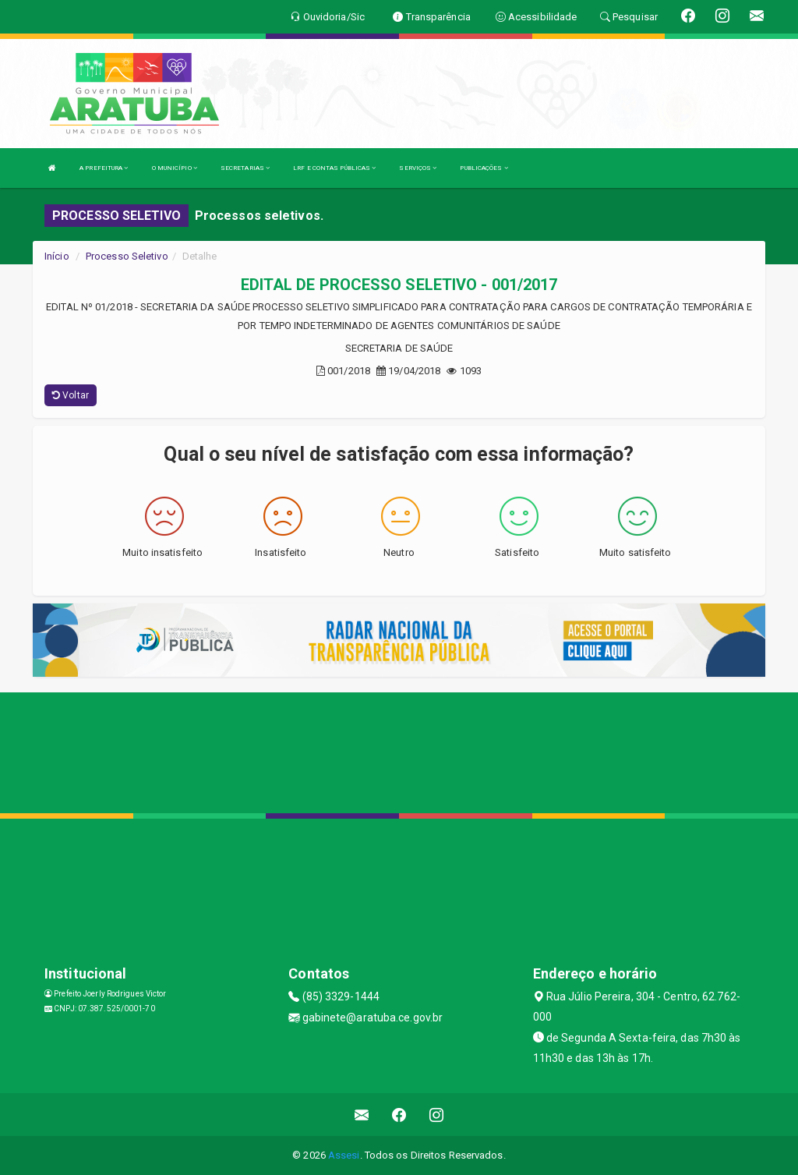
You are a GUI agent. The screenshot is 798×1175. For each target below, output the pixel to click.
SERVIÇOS (417, 168)
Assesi (344, 1155)
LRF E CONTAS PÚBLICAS (334, 168)
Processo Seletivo (127, 256)
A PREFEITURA (103, 168)
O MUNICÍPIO (174, 168)
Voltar (70, 395)
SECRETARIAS (245, 168)
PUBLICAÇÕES (483, 168)
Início (56, 256)
